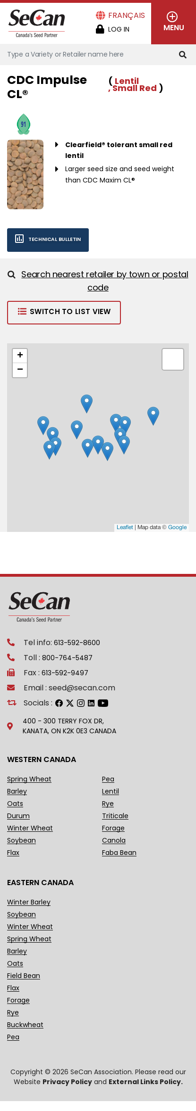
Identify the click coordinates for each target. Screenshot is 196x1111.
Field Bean (23, 975)
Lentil (110, 791)
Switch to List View (64, 311)
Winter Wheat (30, 828)
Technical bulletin (44, 239)
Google (177, 527)
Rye (108, 803)
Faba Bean (119, 852)
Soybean (21, 840)
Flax (13, 852)
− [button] (20, 370)
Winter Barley (29, 902)
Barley (17, 791)
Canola (114, 840)
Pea (108, 779)
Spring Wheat (29, 779)
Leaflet (125, 527)
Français (126, 15)
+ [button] (20, 356)
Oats (15, 803)
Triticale (115, 816)
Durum (18, 816)
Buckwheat (25, 1024)
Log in (118, 29)
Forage (113, 828)
